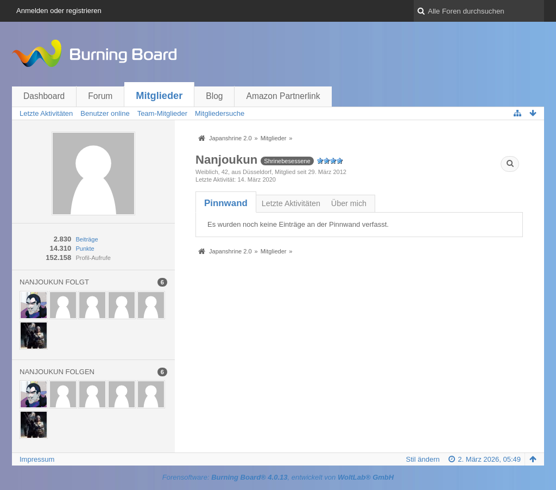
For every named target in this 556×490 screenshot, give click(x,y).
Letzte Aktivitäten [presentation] (291, 203)
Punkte (84, 248)
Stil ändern (423, 459)
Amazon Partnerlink (283, 96)
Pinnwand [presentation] (226, 203)
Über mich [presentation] (349, 203)
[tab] (225, 203)
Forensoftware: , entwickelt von (278, 477)
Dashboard (44, 96)
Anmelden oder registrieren (59, 11)
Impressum (37, 459)
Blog (214, 96)
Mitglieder (159, 95)
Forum (100, 96)
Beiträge (86, 239)
